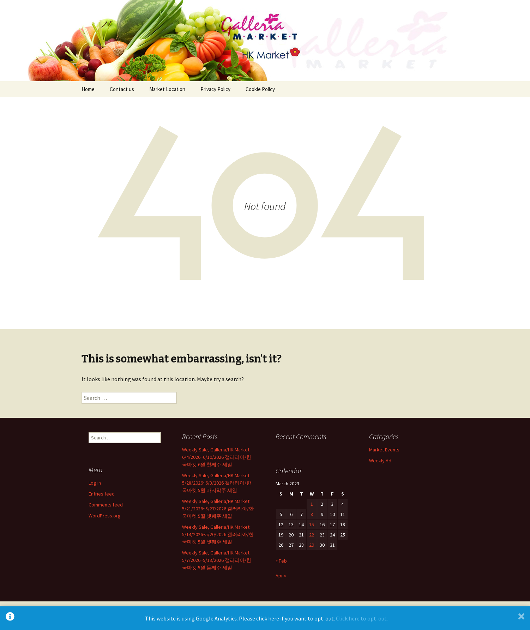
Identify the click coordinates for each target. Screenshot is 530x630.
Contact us (122, 89)
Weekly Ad (380, 460)
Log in (95, 483)
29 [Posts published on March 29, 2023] (311, 545)
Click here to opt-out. (362, 618)
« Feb (281, 561)
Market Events (384, 449)
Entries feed (102, 494)
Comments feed (106, 505)
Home (88, 89)
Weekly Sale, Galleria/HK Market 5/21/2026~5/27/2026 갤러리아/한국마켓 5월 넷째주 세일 (218, 508)
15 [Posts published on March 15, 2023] (311, 524)
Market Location (167, 89)
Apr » (281, 575)
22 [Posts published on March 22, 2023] (311, 535)
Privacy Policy (215, 89)
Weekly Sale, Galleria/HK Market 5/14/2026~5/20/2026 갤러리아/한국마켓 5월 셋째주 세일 (218, 534)
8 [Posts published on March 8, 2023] (312, 514)
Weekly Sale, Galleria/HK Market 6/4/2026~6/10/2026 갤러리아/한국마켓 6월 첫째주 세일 (216, 457)
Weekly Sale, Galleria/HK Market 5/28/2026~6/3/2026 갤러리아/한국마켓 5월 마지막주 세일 (216, 482)
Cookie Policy (260, 89)
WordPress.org (105, 515)
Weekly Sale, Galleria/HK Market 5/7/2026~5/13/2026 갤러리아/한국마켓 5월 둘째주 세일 (216, 560)
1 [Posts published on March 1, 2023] (312, 504)
